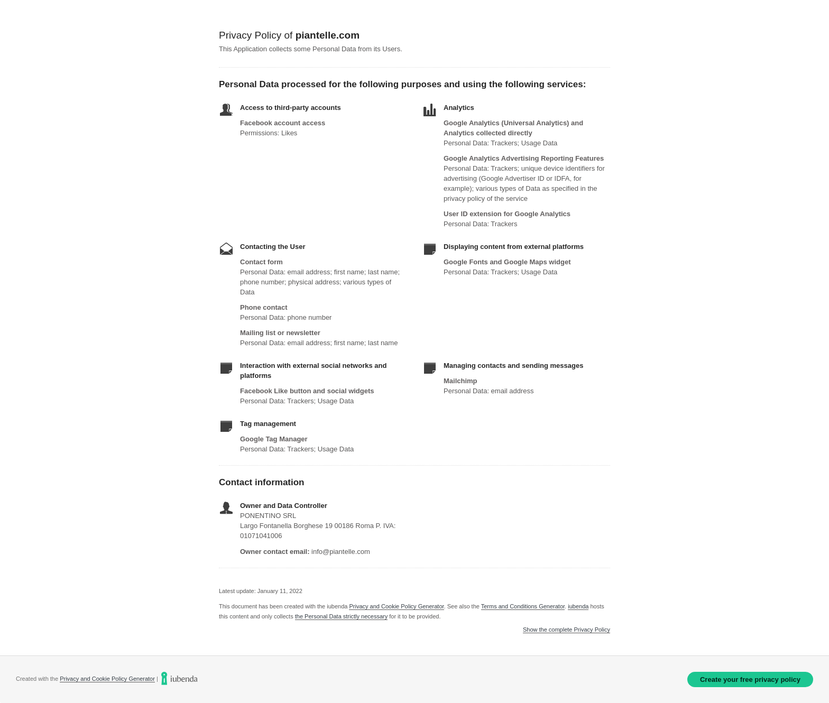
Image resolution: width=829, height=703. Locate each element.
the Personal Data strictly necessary (341, 616)
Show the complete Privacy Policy (566, 630)
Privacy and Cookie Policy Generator (396, 606)
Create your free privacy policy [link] (750, 679)
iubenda (578, 606)
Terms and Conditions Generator (523, 606)
